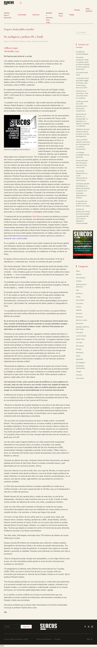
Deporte (78, 310)
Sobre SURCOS (89, 10)
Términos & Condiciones (43, 639)
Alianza (78, 274)
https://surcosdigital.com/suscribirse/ (17, 149)
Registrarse (26, 627)
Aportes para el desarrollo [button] (7, 15)
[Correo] (11, 626)
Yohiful (26, 639)
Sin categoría (80, 362)
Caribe (78, 297)
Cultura (78, 307)
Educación (79, 317)
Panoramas (80, 346)
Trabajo (71, 15)
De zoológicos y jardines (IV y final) (23, 36)
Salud (78, 356)
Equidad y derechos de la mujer (49, 17)
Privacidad (57, 639)
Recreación (79, 352)
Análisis (28, 41)
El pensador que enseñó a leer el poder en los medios (83, 203)
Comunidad (80, 300)
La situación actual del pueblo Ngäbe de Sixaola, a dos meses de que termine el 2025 (82, 83)
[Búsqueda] (83, 32)
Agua (78, 271)
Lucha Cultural (81, 336)
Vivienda (79, 375)
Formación (79, 332)
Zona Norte (80, 378)
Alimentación (80, 278)
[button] (21, 3)
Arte (77, 290)
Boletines (79, 293)
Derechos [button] (36, 15)
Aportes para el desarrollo (40, 41)
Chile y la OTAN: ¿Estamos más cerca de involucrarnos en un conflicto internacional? (83, 144)
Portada (77, 10)
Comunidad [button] (22, 15)
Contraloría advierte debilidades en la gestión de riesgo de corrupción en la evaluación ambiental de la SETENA (83, 191)
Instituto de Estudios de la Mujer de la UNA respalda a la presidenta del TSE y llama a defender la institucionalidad (83, 216)
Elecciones (79, 323)
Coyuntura (79, 303)
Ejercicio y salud (81, 320)
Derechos (79, 313)
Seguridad (79, 359)
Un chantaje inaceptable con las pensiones (82, 154)
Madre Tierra (60, 14)
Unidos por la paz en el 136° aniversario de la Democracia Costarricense (82, 106)
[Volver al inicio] (9, 3)
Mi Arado (79, 342)
